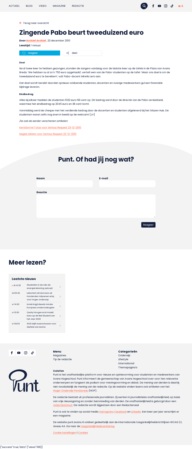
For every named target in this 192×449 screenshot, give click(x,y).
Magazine (59, 6)
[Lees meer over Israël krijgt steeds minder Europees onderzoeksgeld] (37, 306)
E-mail (103, 178)
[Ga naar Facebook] (153, 6)
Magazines (59, 355)
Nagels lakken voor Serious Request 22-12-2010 (47, 134)
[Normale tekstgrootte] (179, 6)
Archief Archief (36, 40)
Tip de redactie (62, 359)
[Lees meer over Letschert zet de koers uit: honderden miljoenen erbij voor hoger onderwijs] (37, 296)
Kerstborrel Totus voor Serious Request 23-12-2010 (50, 127)
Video (43, 6)
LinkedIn (136, 411)
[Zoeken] (144, 5)
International (126, 363)
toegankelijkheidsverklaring (97, 426)
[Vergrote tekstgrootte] (182, 6)
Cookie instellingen (64, 432)
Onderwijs (124, 355)
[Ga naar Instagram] (166, 6)
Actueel (14, 6)
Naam (40, 178)
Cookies (83, 432)
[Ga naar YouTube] (159, 6)
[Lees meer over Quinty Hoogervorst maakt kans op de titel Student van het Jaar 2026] (37, 315)
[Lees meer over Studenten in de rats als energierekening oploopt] (37, 287)
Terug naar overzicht (36, 23)
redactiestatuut (63, 405)
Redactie (78, 6)
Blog (29, 6)
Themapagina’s (127, 367)
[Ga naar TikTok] (172, 6)
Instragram (106, 411)
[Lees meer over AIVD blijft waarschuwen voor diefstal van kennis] (37, 326)
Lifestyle (123, 359)
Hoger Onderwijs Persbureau (70, 390)
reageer (33, 53)
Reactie (41, 192)
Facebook (120, 411)
